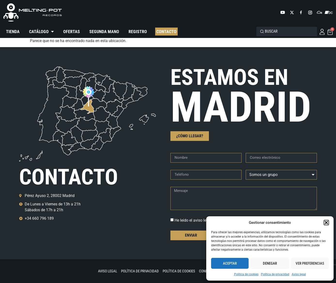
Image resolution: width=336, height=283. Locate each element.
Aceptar (230, 263)
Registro (138, 31)
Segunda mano (104, 31)
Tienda (13, 31)
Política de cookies (246, 274)
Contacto (166, 31)
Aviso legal (299, 274)
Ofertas (71, 31)
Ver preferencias (310, 263)
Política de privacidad (275, 274)
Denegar (270, 263)
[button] (326, 222)
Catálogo (41, 32)
